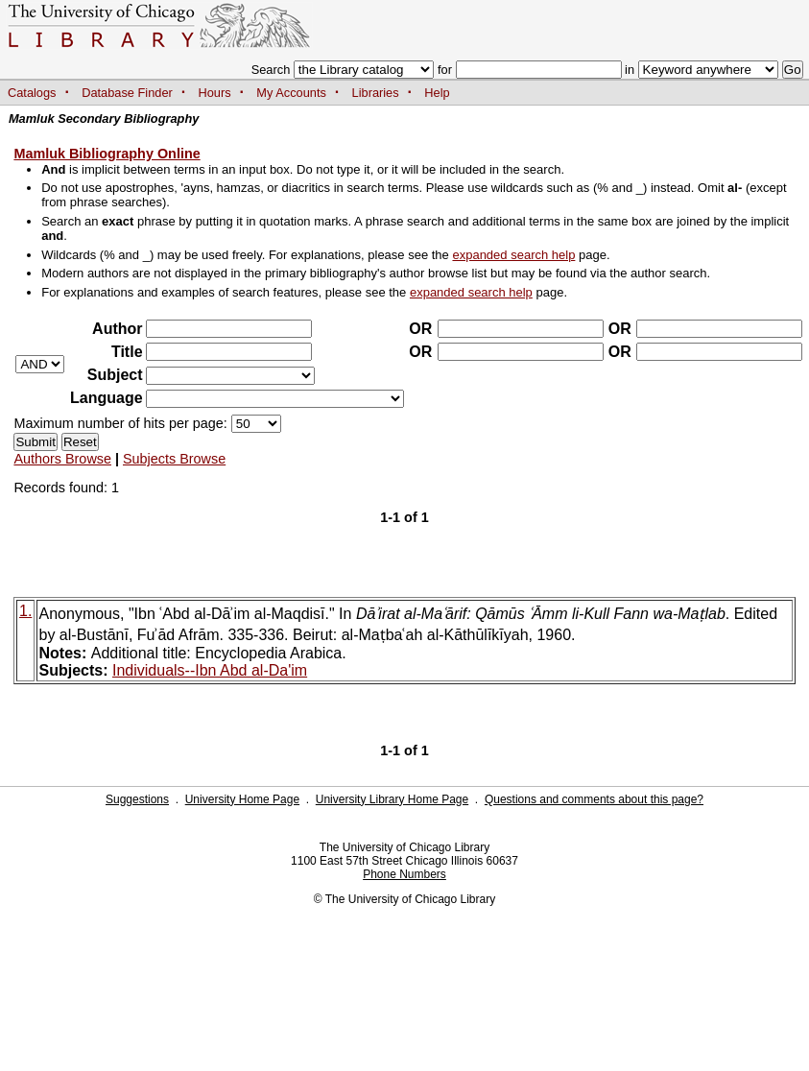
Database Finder (127, 92)
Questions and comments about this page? (594, 799)
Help (436, 92)
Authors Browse (62, 458)
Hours (215, 92)
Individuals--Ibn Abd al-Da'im (209, 670)
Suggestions (137, 799)
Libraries (375, 92)
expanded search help (513, 255)
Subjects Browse (174, 458)
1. (25, 611)
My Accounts (291, 92)
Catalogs (32, 92)
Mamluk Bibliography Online (106, 153)
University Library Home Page (392, 799)
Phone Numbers (404, 874)
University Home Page (242, 799)
